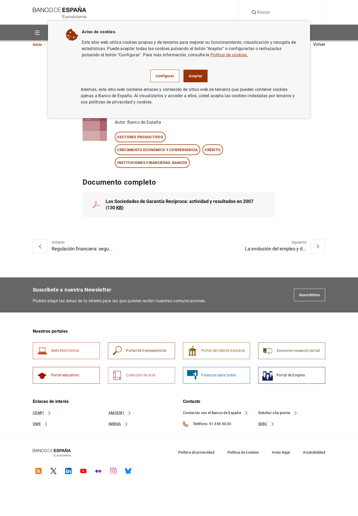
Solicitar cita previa (277, 413)
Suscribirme (309, 295)
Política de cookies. (229, 54)
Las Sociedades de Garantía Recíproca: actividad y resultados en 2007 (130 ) (179, 205)
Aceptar (195, 76)
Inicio (37, 44)
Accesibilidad (314, 453)
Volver (316, 44)
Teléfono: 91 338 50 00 (207, 424)
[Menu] (37, 32)
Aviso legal (281, 453)
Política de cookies (243, 453)
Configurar (165, 76)
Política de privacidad (196, 453)
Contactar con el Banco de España (215, 413)
